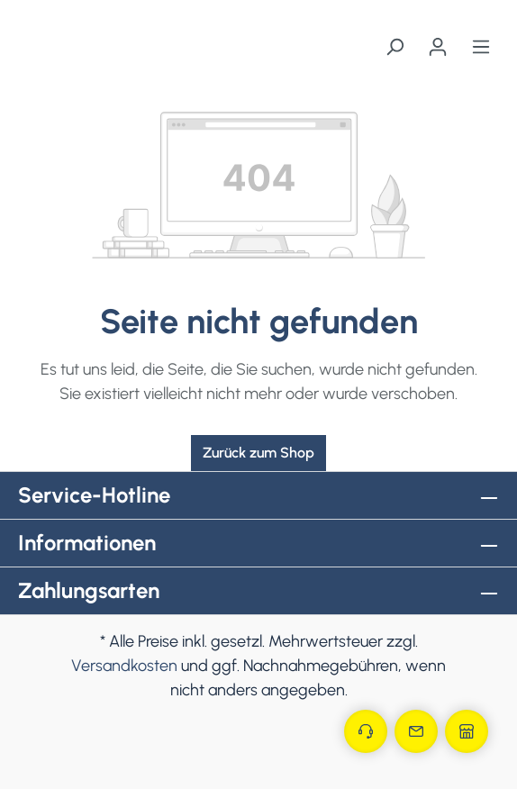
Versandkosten (124, 666)
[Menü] (481, 47)
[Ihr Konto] (437, 47)
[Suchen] (394, 47)
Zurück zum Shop (258, 452)
